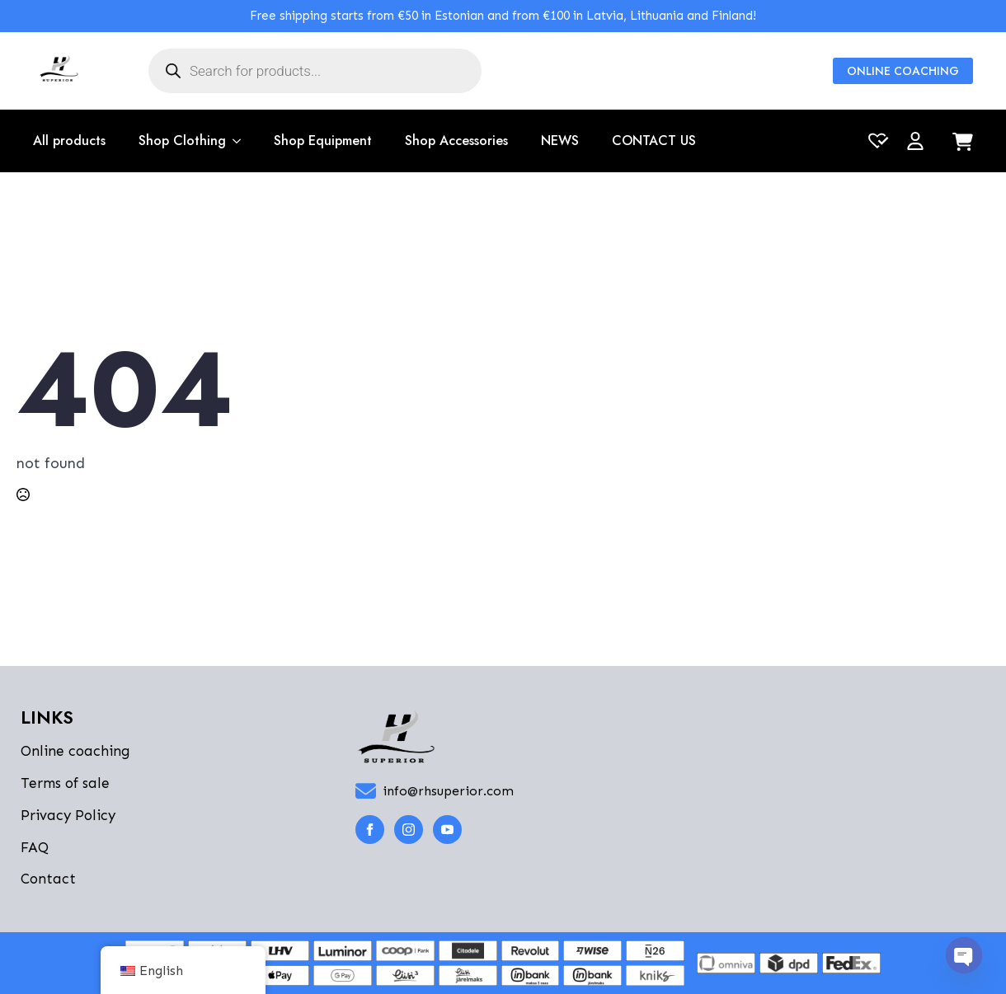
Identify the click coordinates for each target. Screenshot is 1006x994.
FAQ (35, 847)
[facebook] (369, 829)
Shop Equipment (323, 140)
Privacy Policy (68, 815)
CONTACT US (654, 140)
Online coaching (75, 751)
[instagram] (408, 829)
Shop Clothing (182, 140)
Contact (48, 878)
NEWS (560, 140)
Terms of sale (65, 783)
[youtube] (447, 829)
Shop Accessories (456, 140)
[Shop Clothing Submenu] (233, 141)
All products (69, 140)
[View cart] (962, 143)
